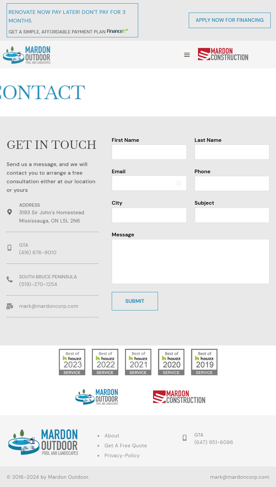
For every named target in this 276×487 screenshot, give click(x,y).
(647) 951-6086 (213, 442)
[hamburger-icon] (186, 55)
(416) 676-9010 (38, 252)
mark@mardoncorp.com (48, 306)
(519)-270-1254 (38, 284)
